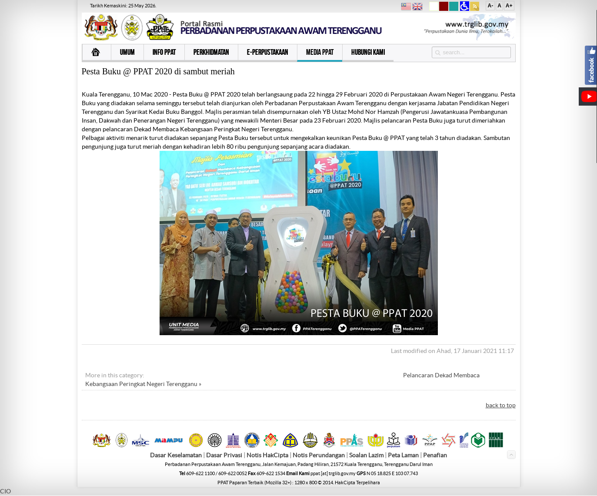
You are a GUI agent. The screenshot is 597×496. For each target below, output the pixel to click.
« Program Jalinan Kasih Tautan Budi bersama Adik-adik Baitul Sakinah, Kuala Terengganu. (272, 375)
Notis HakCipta (267, 455)
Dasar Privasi (224, 455)
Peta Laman (404, 455)
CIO (5, 491)
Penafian (435, 455)
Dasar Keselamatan (176, 455)
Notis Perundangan (319, 455)
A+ (509, 6)
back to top (501, 405)
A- (490, 6)
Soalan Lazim (366, 455)
